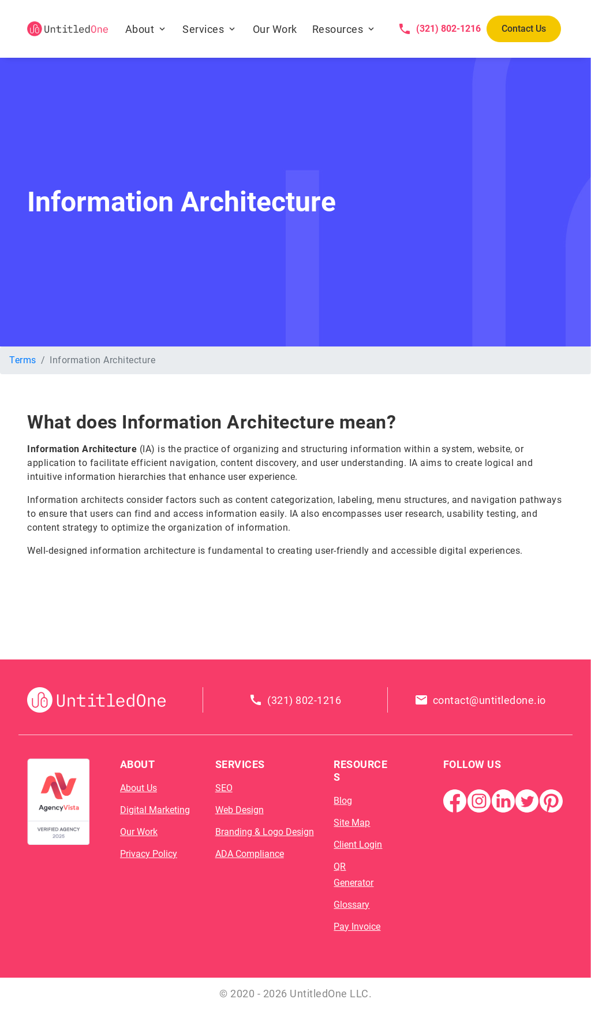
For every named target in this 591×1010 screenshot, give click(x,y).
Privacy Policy (148, 853)
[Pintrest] (551, 800)
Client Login (358, 844)
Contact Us (524, 28)
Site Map (352, 822)
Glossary (351, 904)
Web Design (239, 809)
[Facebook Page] (454, 800)
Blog (343, 800)
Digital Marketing (155, 809)
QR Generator (353, 874)
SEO (224, 787)
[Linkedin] (503, 800)
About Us (138, 787)
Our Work (275, 29)
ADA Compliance (249, 853)
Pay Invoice (357, 926)
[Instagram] (479, 800)
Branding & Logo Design (264, 831)
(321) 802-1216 (448, 28)
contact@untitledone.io (489, 700)
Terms (22, 360)
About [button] (140, 29)
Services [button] (203, 29)
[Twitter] (526, 800)
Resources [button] (338, 29)
